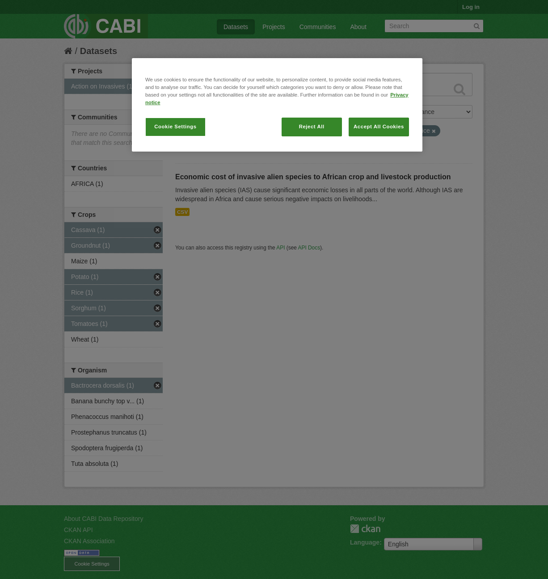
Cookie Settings (175, 126)
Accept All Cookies (379, 126)
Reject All (312, 126)
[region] (277, 105)
